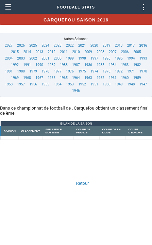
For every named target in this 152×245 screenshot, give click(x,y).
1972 (118, 71)
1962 (100, 78)
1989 (51, 65)
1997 (94, 58)
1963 (88, 78)
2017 (131, 45)
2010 (76, 52)
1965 (63, 78)
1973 (106, 71)
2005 (137, 52)
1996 (106, 58)
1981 (9, 71)
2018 (118, 45)
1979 (33, 71)
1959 (137, 78)
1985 (100, 65)
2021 (82, 45)
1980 (21, 71)
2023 (57, 45)
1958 (9, 84)
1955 (45, 84)
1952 (82, 84)
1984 (112, 65)
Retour (82, 183)
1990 (39, 65)
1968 (27, 78)
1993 (143, 58)
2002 (33, 58)
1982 (137, 65)
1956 (33, 84)
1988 (63, 65)
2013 (39, 52)
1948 (131, 84)
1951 (94, 84)
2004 (9, 58)
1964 (76, 78)
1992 (15, 65)
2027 (8, 45)
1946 (76, 91)
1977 (57, 71)
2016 (143, 45)
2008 (100, 52)
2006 (125, 52)
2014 (27, 52)
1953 (69, 84)
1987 (76, 65)
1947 (143, 84)
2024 (45, 45)
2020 (94, 45)
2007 (112, 52)
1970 (143, 71)
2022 (69, 45)
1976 (69, 71)
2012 (51, 52)
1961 (112, 78)
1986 (88, 65)
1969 (15, 78)
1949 (118, 84)
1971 (131, 71)
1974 (94, 71)
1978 (45, 71)
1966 (51, 78)
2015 (15, 52)
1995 (118, 58)
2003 (21, 58)
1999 (69, 58)
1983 (125, 65)
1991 (27, 65)
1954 (57, 84)
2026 (20, 45)
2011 (63, 52)
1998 (82, 58)
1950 (106, 84)
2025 (33, 45)
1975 (82, 71)
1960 (125, 78)
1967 (39, 78)
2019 (106, 45)
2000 (57, 58)
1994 (131, 58)
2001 (45, 58)
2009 (88, 52)
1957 (21, 84)
